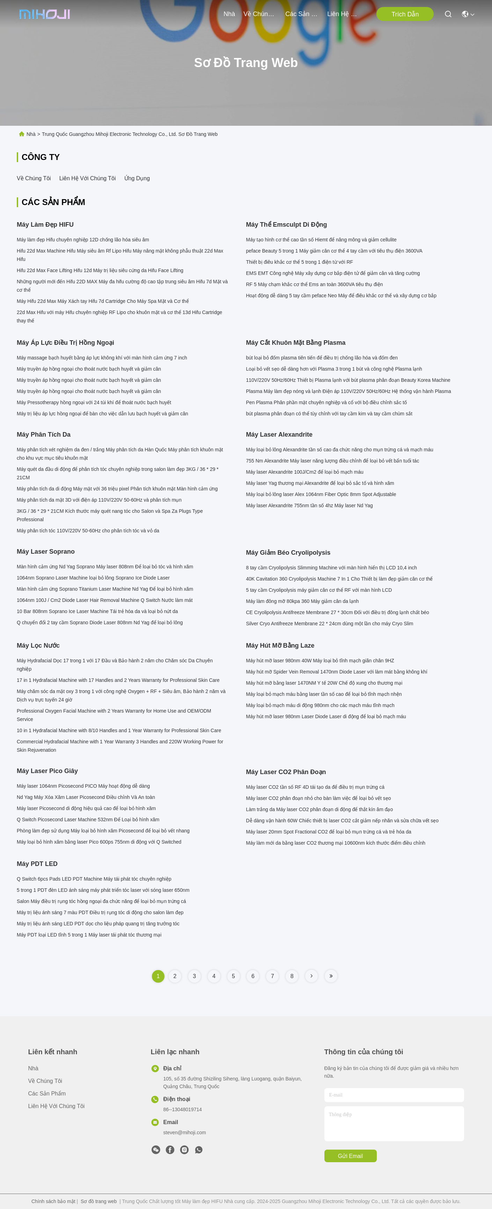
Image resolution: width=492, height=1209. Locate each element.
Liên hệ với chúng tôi (344, 13)
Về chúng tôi (260, 13)
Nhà (229, 13)
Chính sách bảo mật (53, 1201)
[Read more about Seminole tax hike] (311, 976)
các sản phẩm (302, 13)
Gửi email (350, 1156)
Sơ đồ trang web (99, 1201)
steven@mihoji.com (184, 1132)
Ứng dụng (137, 178)
